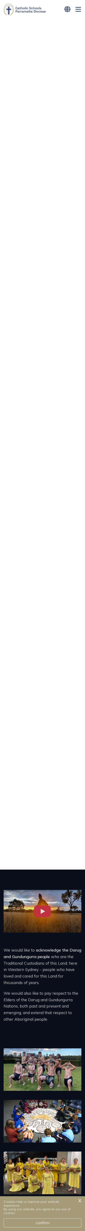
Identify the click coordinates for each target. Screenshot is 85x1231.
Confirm (43, 1222)
